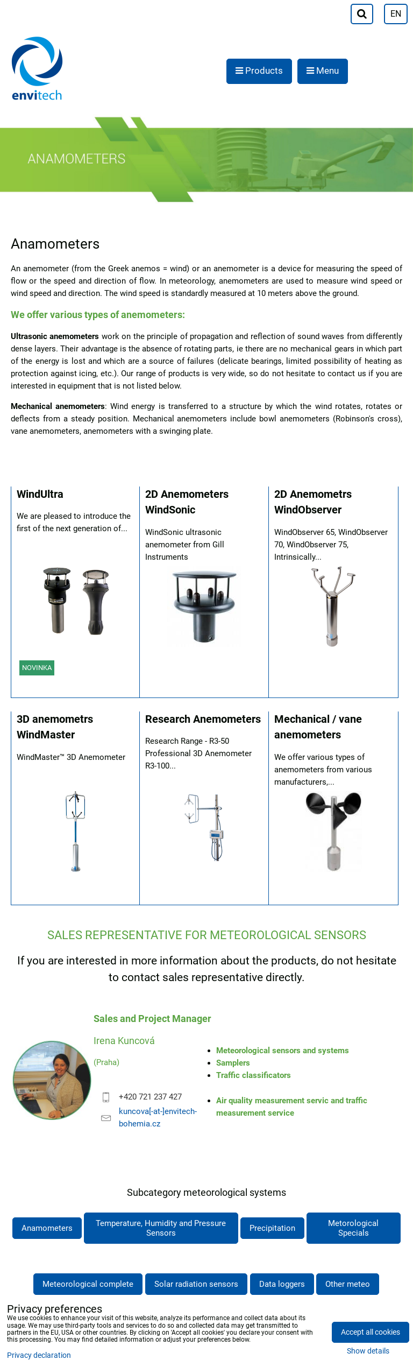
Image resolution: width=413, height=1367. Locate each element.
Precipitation (272, 1228)
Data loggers (282, 1284)
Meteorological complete (87, 1284)
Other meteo (347, 1284)
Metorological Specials (353, 1228)
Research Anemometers (203, 719)
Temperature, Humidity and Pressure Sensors (161, 1228)
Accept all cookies (370, 1332)
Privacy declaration (39, 1355)
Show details (368, 1351)
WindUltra (40, 494)
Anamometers (47, 1228)
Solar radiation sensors (196, 1284)
